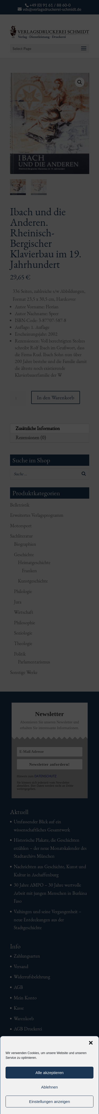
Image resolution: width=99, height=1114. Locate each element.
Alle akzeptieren (49, 1072)
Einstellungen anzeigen (49, 1101)
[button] (90, 1042)
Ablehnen (49, 1087)
